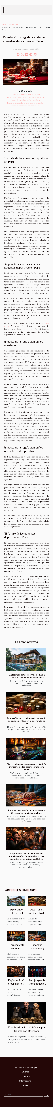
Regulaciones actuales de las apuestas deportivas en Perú (25, 97)
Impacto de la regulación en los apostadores (25, 100)
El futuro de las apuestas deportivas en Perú (25, 106)
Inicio (3, 24)
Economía (13, 24)
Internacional (25, 1081)
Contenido (26, 91)
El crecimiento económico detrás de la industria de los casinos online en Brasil (26, 767)
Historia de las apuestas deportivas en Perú (25, 94)
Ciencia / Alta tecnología (25, 1067)
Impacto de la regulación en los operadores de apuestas (25, 103)
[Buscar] (23, 1094)
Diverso (25, 1072)
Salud (25, 1085)
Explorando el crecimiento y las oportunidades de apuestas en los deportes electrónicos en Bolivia (26, 856)
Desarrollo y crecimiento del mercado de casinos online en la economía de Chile (26, 721)
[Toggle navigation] (7, 10)
